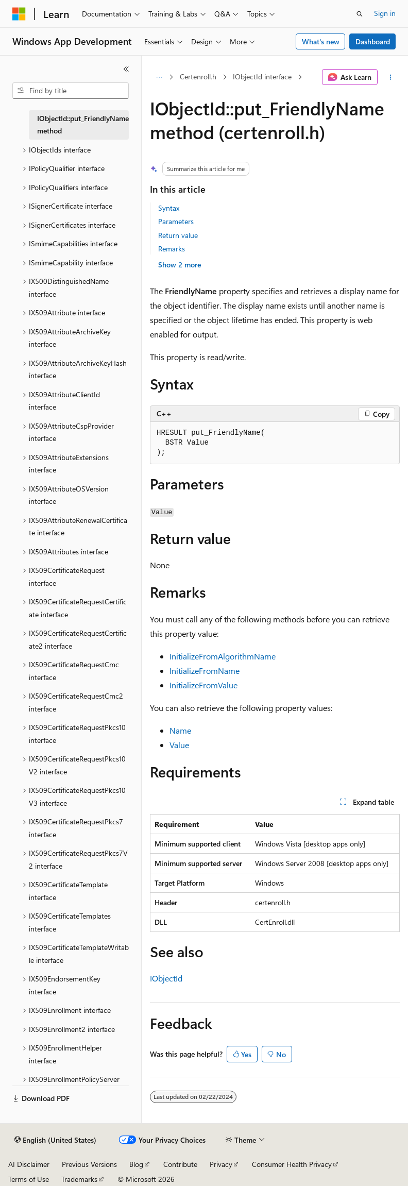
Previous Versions (89, 1164)
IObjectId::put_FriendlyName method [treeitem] (83, 124)
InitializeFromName (204, 670)
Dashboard (372, 41)
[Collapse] (126, 69)
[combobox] (70, 90)
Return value (178, 235)
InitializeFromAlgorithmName (222, 656)
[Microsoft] (19, 14)
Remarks (171, 248)
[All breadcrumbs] (159, 77)
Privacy (221, 1164)
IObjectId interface (262, 76)
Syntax (168, 208)
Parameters (176, 221)
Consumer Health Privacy (292, 1164)
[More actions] (391, 77)
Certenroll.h (198, 76)
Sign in (385, 13)
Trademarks (79, 1179)
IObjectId (166, 978)
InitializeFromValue (203, 685)
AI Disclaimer (28, 1164)
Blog (136, 1164)
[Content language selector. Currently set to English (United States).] (55, 1140)
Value (179, 744)
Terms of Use (28, 1179)
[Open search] (359, 14)
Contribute (180, 1164)
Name (180, 730)
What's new (320, 41)
